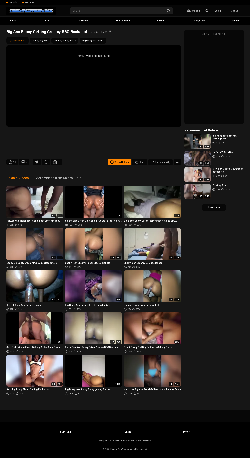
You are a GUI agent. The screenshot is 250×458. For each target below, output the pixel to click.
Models (236, 20)
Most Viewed (123, 20)
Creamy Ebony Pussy (65, 40)
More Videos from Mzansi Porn (58, 178)
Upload (193, 10)
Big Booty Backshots (93, 40)
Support (65, 431)
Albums (161, 20)
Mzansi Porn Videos (119, 449)
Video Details (119, 162)
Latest (46, 20)
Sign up (234, 10)
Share (139, 162)
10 (12, 162)
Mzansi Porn (17, 40)
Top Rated (83, 20)
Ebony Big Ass (40, 40)
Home (13, 20)
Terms (127, 431)
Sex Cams (28, 2)
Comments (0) (160, 162)
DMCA (186, 431)
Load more (214, 207)
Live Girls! (11, 2)
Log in (218, 10)
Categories (198, 20)
